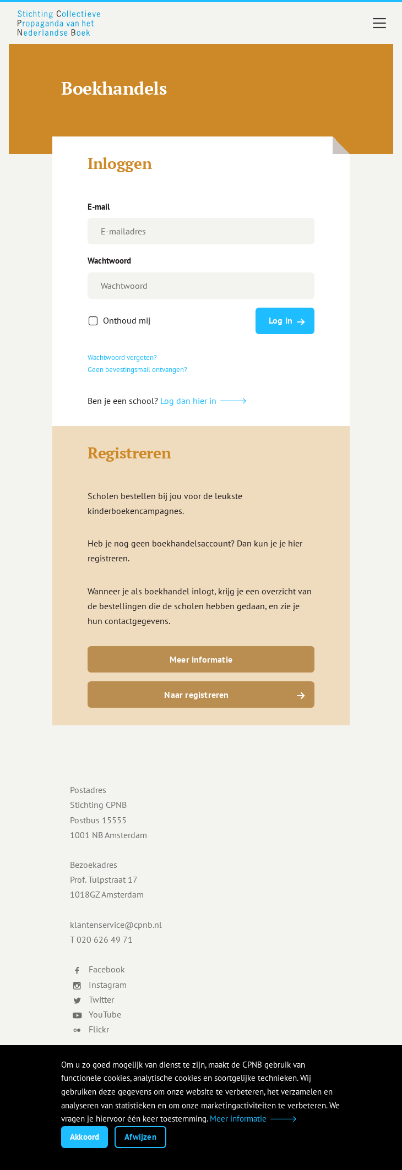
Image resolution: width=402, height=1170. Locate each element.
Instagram (99, 984)
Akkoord (84, 1136)
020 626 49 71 (105, 939)
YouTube (96, 1014)
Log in (280, 320)
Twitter (93, 999)
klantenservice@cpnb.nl (116, 924)
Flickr (90, 1029)
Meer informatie (201, 659)
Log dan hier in (188, 400)
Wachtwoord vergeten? (122, 357)
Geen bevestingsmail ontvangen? (137, 369)
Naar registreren (196, 694)
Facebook (98, 969)
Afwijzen (140, 1136)
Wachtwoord (109, 260)
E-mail (99, 206)
